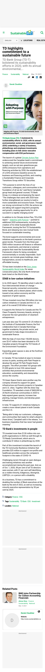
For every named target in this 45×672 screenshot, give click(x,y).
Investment (36, 501)
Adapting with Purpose (19, 220)
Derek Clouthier (16, 84)
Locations (27, 40)
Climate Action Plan (30, 158)
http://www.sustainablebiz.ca (31, 619)
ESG (21, 497)
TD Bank (23, 501)
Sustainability (15, 74)
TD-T (19, 138)
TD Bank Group (8, 138)
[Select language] (11, 40)
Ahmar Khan (23, 601)
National (25, 74)
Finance (5, 74)
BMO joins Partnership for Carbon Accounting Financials (30, 595)
